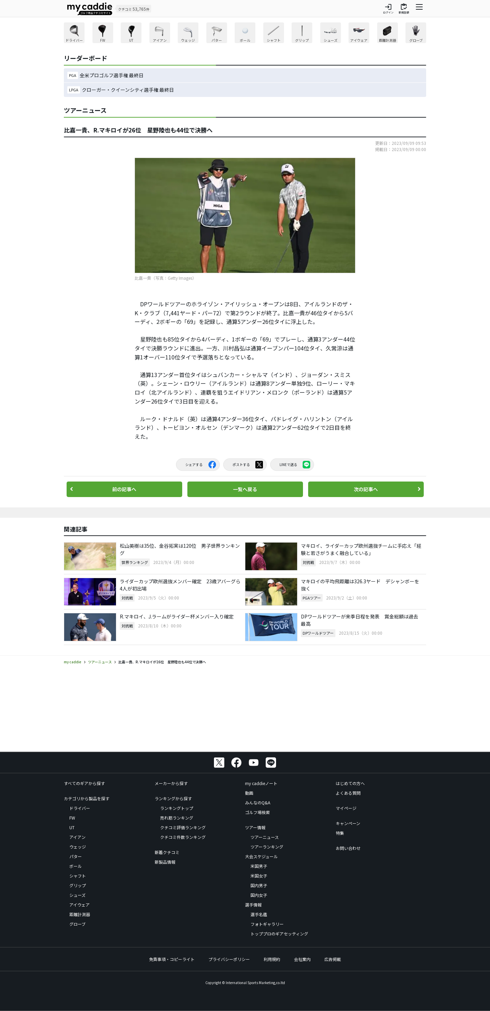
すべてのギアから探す (84, 783)
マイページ (346, 808)
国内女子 (259, 895)
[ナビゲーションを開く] (419, 9)
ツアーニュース (265, 837)
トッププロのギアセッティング (279, 933)
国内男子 (259, 885)
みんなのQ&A (257, 802)
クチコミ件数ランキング (183, 837)
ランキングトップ (176, 808)
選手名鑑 (259, 914)
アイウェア (79, 905)
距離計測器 (79, 914)
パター (75, 856)
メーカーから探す (171, 783)
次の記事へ (366, 489)
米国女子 (259, 876)
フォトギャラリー (267, 924)
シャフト (77, 876)
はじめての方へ (350, 783)
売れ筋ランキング (176, 818)
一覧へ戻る (245, 489)
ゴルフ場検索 (257, 812)
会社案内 (302, 959)
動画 (249, 793)
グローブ (77, 924)
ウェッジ (77, 847)
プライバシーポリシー (229, 959)
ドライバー (79, 808)
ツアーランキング (267, 847)
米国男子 (259, 866)
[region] (245, 33)
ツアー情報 (255, 827)
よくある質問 (348, 793)
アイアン (77, 837)
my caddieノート (261, 783)
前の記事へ (124, 489)
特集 (340, 833)
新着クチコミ (167, 852)
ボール (75, 866)
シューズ (77, 895)
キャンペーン (348, 823)
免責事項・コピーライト (172, 959)
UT (72, 827)
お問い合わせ (348, 848)
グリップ (77, 885)
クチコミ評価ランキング (183, 827)
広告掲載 (332, 959)
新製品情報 (165, 862)
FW (72, 818)
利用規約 (272, 959)
